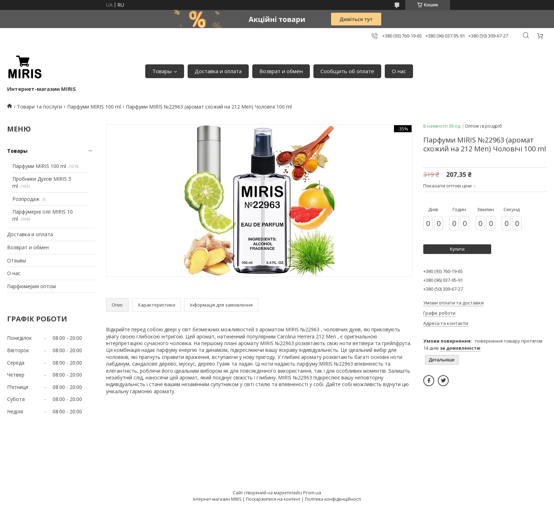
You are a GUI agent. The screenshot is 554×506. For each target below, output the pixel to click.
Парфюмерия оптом (31, 286)
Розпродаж (26, 199)
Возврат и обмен (281, 71)
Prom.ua (312, 492)
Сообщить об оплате (347, 71)
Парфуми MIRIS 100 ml (94, 106)
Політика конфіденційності (333, 499)
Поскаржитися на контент (273, 499)
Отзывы (16, 260)
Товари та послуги (39, 106)
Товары (162, 71)
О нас (399, 71)
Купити (457, 249)
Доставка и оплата (218, 71)
